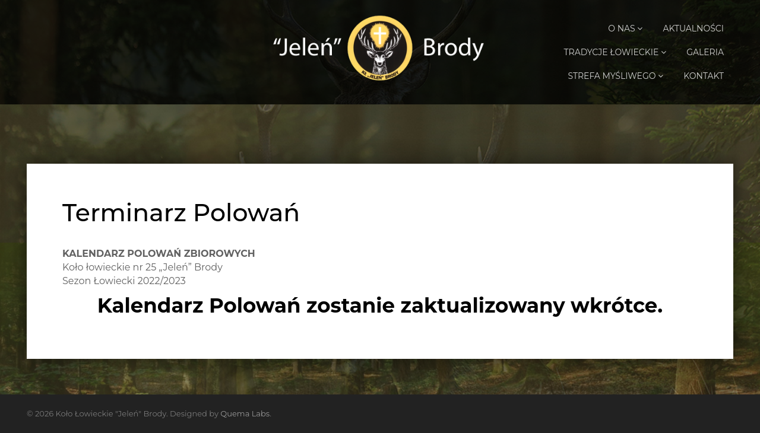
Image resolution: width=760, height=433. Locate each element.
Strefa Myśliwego (615, 76)
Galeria (705, 52)
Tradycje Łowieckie (615, 52)
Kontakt (703, 76)
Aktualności (693, 28)
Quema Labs (245, 413)
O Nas (625, 28)
